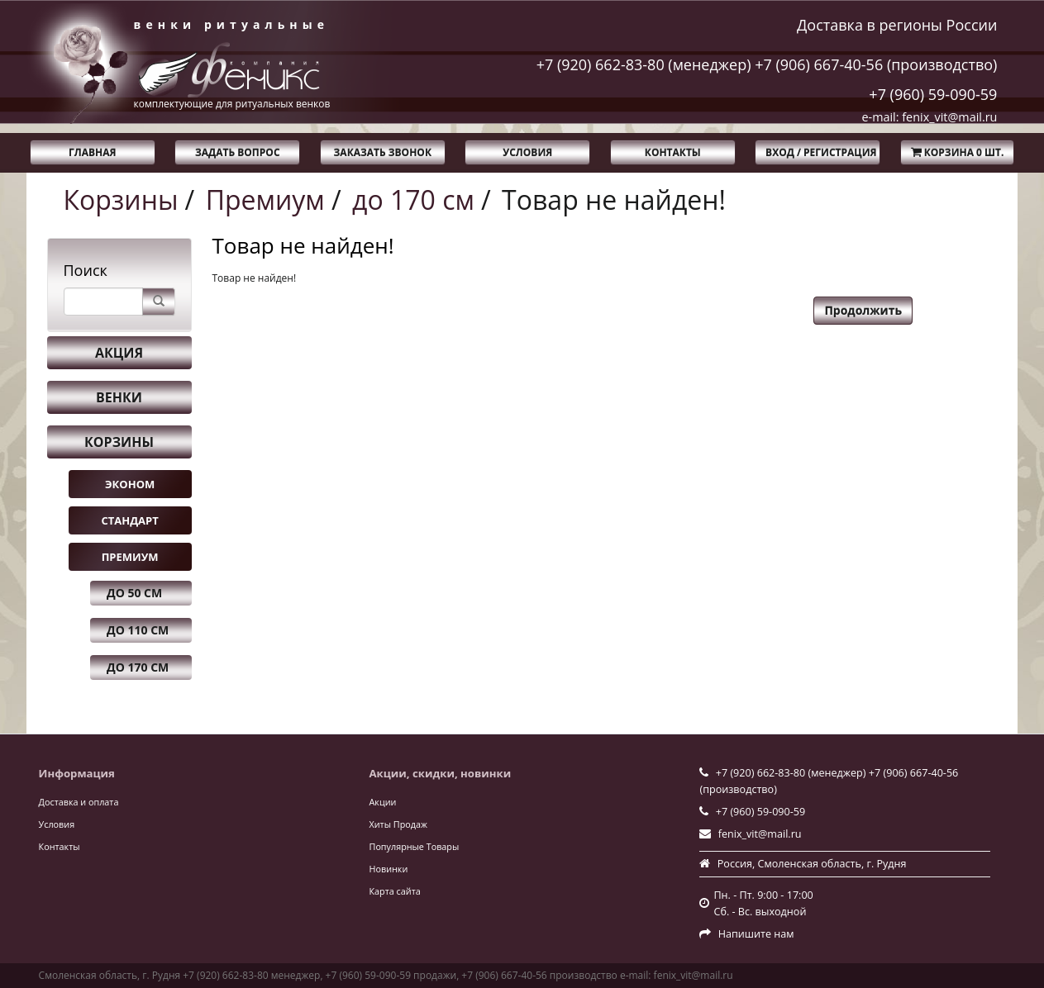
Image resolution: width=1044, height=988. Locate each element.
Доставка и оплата (79, 802)
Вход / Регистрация (820, 152)
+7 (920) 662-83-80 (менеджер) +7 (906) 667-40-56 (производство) (767, 64)
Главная (92, 152)
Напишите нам (756, 934)
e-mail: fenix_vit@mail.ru (929, 117)
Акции (383, 802)
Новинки (388, 868)
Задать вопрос (237, 152)
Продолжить (863, 310)
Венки (119, 397)
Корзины (121, 199)
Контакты (673, 152)
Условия (527, 152)
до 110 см (138, 630)
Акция (119, 353)
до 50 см (134, 593)
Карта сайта (395, 891)
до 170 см (413, 199)
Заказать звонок (382, 152)
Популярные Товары (414, 846)
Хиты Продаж (398, 824)
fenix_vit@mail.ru (760, 834)
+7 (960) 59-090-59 (933, 94)
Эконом (130, 484)
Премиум (265, 199)
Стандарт (129, 520)
